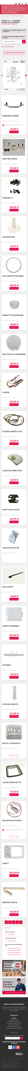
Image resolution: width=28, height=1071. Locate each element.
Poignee (6, 665)
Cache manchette (11, 782)
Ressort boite (9, 902)
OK (21, 1038)
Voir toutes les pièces (7, 46)
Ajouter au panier (14, 131)
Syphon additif (10, 704)
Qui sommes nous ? (5, 1062)
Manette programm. (13, 315)
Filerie (5, 392)
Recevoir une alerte (14, 755)
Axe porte (7, 587)
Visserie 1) (7, 198)
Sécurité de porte (12, 821)
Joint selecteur (10, 510)
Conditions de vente (15, 1062)
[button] (2, 75)
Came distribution (12, 471)
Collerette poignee (13, 276)
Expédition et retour (13, 1064)
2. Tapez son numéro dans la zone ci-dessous (13, 37)
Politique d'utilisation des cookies (8, 1065)
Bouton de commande (14, 354)
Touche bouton (10, 548)
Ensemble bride (10, 116)
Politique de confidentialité (6, 1067)
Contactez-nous (14, 1032)
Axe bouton (8, 237)
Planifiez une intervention (14, 53)
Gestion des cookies (18, 1067)
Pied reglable (9, 159)
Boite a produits (11, 743)
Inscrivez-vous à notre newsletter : (14, 1035)
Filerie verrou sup (12, 432)
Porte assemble (10, 626)
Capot (5, 863)
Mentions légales (4, 1064)
